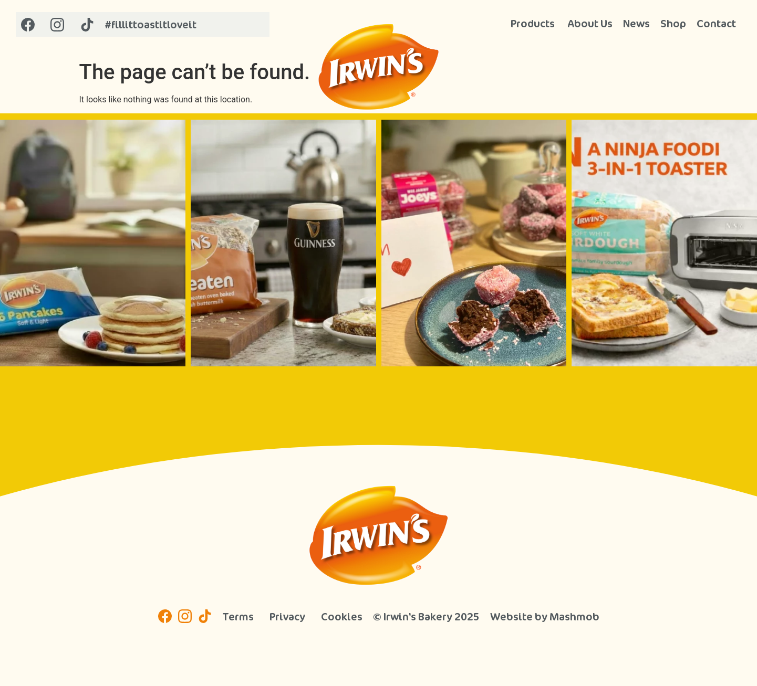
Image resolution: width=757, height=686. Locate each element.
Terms (238, 616)
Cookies (341, 616)
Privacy (287, 616)
